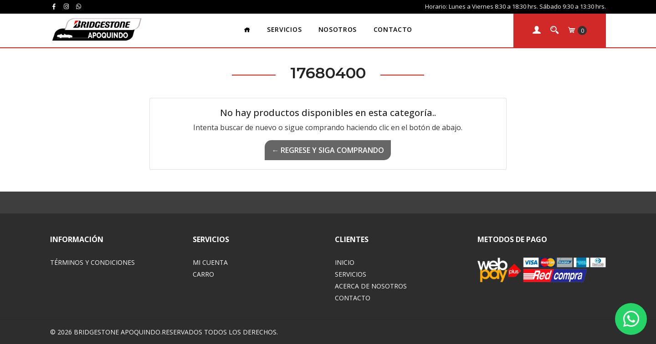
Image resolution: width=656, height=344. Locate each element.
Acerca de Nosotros (371, 286)
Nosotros (337, 29)
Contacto (393, 29)
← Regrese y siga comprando (328, 150)
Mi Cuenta (210, 262)
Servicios (284, 29)
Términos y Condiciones (92, 262)
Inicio (344, 262)
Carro (203, 274)
